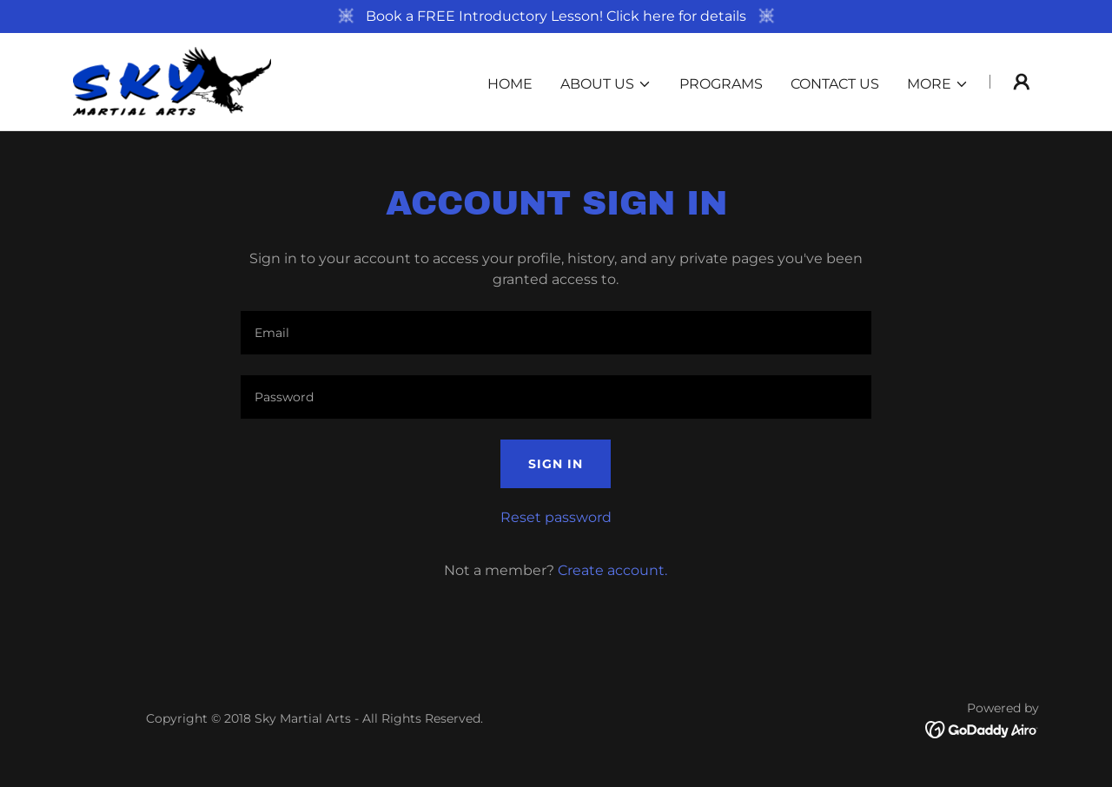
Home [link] (510, 84)
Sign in (555, 464)
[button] (606, 84)
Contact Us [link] (835, 84)
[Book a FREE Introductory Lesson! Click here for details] (556, 16)
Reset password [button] (556, 517)
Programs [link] (721, 84)
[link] (172, 80)
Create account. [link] (612, 570)
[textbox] (555, 332)
